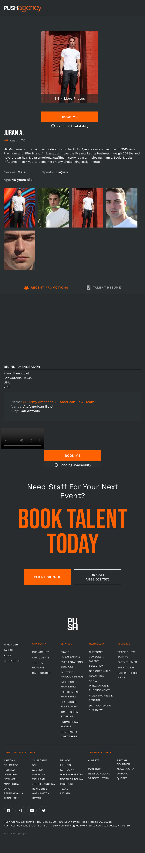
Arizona (9, 760)
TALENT (8, 649)
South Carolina (43, 783)
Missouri (66, 783)
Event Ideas (126, 667)
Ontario (122, 773)
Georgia (37, 769)
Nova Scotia (125, 768)
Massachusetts (71, 774)
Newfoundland (99, 773)
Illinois (65, 765)
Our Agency (40, 652)
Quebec (122, 778)
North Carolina (71, 779)
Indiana (65, 793)
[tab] (46, 289)
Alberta (93, 760)
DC (34, 765)
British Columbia (123, 762)
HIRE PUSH (11, 644)
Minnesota (11, 783)
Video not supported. (22, 438)
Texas (64, 788)
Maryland (39, 774)
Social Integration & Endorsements (99, 686)
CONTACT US (12, 660)
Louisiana (11, 774)
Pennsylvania (13, 793)
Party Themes (127, 662)
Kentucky (67, 769)
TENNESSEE (11, 798)
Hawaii (36, 798)
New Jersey (40, 788)
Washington (40, 793)
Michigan (38, 779)
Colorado (11, 765)
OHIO (7, 788)
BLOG (7, 655)
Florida (9, 769)
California (39, 760)
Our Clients (40, 657)
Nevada (65, 760)
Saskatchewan (98, 778)
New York (10, 779)
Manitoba (94, 768)
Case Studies (41, 672)
